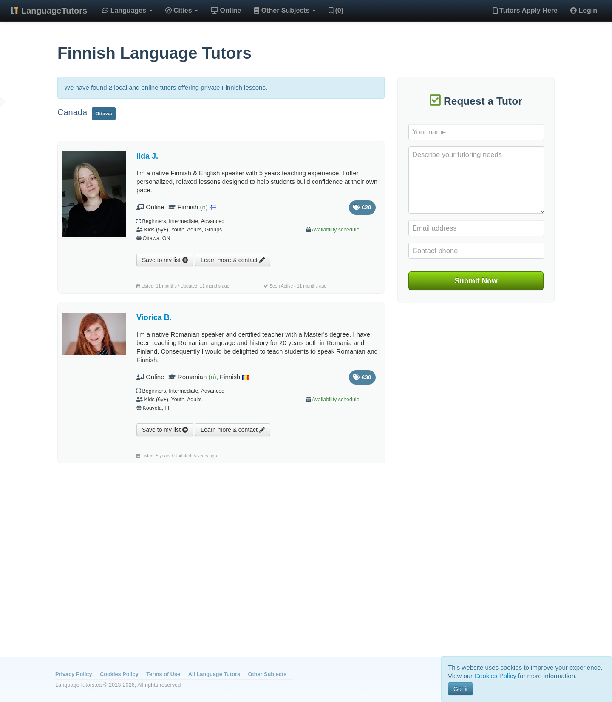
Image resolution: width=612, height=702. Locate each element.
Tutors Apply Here (525, 10)
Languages (127, 10)
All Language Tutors (214, 674)
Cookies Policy (119, 674)
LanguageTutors (54, 10)
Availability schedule (336, 230)
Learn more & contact (233, 260)
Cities (181, 10)
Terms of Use (163, 674)
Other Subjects (285, 10)
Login (583, 10)
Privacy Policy (73, 674)
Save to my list (165, 260)
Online (226, 10)
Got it (460, 688)
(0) (336, 10)
